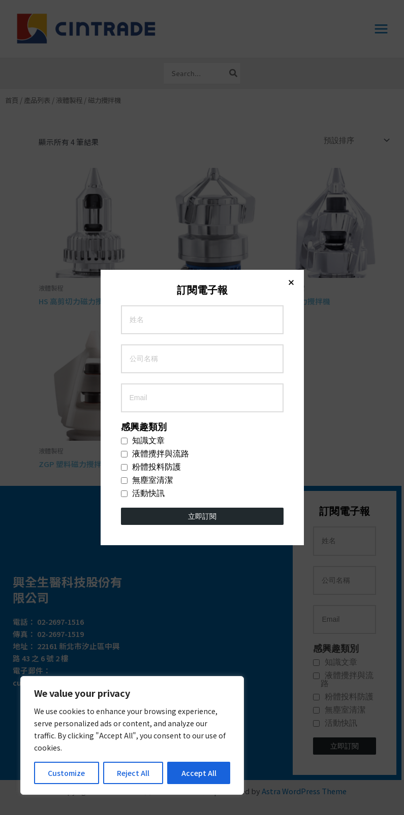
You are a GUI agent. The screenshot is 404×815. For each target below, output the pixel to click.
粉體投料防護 (151, 242)
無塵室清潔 (147, 256)
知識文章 (143, 216)
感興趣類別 (144, 202)
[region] (132, 735)
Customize (66, 773)
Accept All (198, 773)
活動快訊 (143, 269)
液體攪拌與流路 (155, 229)
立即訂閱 (202, 292)
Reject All (133, 773)
